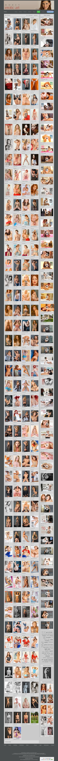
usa (43, 661)
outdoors (43, 651)
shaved (47, 656)
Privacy (35, 745)
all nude (50, 632)
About (27, 745)
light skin (47, 649)
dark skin (45, 639)
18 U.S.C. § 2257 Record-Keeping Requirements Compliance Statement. (29, 756)
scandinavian (45, 654)
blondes (51, 635)
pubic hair (44, 653)
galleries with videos (48, 644)
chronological (30, 15)
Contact (52, 745)
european (47, 640)
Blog (34, 11)
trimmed (46, 661)
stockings (44, 657)
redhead (51, 654)
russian (49, 654)
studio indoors (48, 660)
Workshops (21, 745)
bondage (48, 635)
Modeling (15, 745)
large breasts (46, 647)
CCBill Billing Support (26, 755)
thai (49, 661)
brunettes (48, 637)
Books (10, 745)
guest (42, 645)
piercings (48, 653)
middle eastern (47, 650)
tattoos (51, 661)
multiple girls (47, 651)
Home (16, 11)
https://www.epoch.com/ (27, 759)
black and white (44, 634)
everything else (50, 642)
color (51, 639)
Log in (43, 11)
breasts (44, 635)
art (47, 632)
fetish (43, 643)
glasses (42, 644)
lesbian (52, 648)
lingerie (51, 651)
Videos (20, 11)
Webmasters (46, 745)
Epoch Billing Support (32, 755)
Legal (40, 745)
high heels (51, 647)
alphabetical (36, 15)
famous (42, 642)
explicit (46, 642)
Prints (5, 745)
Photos (25, 11)
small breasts (50, 657)
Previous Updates (8, 741)
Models (29, 11)
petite (52, 653)
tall (42, 659)
